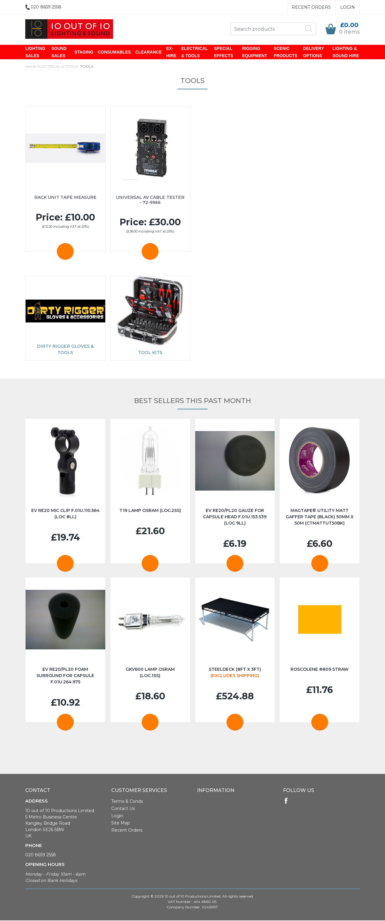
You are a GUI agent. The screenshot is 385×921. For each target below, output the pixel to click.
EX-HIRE (171, 52)
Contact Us (123, 809)
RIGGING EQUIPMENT (254, 52)
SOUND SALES (59, 52)
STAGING (83, 52)
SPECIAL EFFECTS (223, 52)
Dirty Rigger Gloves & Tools (65, 350)
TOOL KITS (150, 353)
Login (347, 7)
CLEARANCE (148, 52)
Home (30, 67)
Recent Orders (311, 7)
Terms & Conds (127, 802)
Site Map (120, 823)
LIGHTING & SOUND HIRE (346, 52)
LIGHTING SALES (35, 52)
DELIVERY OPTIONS (313, 52)
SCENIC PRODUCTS (285, 52)
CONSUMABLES (114, 52)
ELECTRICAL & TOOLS (194, 52)
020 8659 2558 (40, 855)
